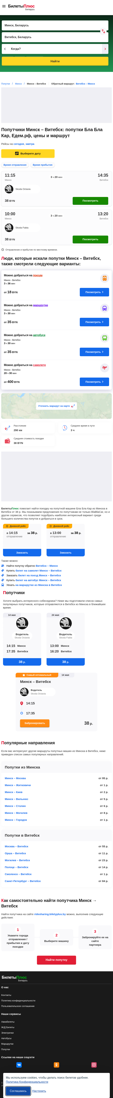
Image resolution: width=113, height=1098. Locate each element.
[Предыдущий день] (5, 49)
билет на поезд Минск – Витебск (39, 575)
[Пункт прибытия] (55, 37)
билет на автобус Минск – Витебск (38, 580)
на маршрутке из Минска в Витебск (38, 584)
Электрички (7, 1032)
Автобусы (6, 1038)
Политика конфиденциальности (18, 1000)
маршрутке (40, 305)
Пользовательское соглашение (17, 1006)
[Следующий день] (105, 49)
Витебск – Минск (85, 83)
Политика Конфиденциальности (27, 1081)
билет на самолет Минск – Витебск (38, 570)
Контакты (6, 995)
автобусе (39, 335)
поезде (37, 275)
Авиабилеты (7, 1021)
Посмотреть (90, 200)
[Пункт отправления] (55, 25)
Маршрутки (7, 1043)
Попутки (5, 1049)
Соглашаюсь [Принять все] (18, 1090)
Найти (55, 61)
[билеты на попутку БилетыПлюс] (14, 978)
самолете (39, 365)
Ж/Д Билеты (7, 1027)
